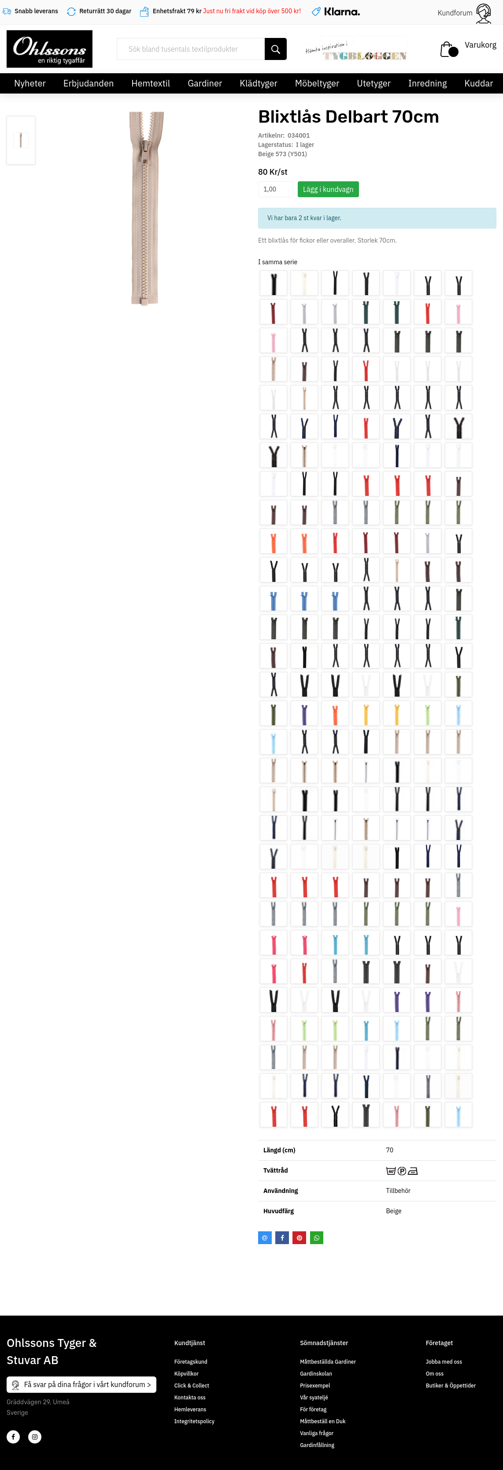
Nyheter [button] (30, 83)
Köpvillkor (186, 1373)
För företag (313, 1409)
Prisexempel (315, 1385)
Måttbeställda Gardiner (328, 1361)
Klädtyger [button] (258, 83)
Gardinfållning (317, 1445)
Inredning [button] (427, 83)
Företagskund (190, 1361)
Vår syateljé (314, 1397)
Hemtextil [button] (150, 83)
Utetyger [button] (374, 83)
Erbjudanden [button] (88, 83)
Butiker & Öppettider (451, 1385)
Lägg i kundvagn (328, 189)
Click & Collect (191, 1385)
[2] (13, 1437)
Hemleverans (190, 1409)
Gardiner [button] (205, 83)
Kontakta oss (190, 1397)
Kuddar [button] (478, 83)
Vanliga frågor (316, 1433)
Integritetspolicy (194, 1421)
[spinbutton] (276, 189)
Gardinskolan (316, 1373)
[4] (34, 1437)
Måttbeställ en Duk (322, 1421)
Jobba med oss (444, 1361)
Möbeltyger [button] (317, 83)
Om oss (435, 1373)
